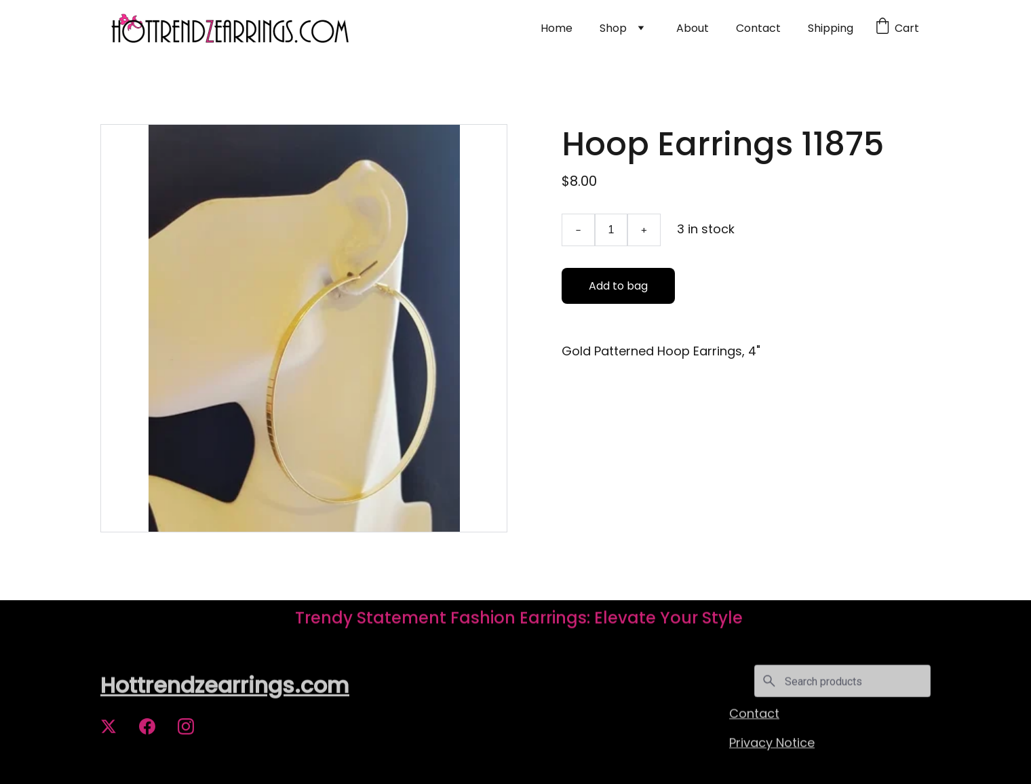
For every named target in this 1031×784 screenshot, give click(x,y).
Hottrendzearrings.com (224, 686)
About (692, 28)
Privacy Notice (772, 742)
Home (556, 28)
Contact (758, 28)
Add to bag (618, 286)
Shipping (830, 28)
